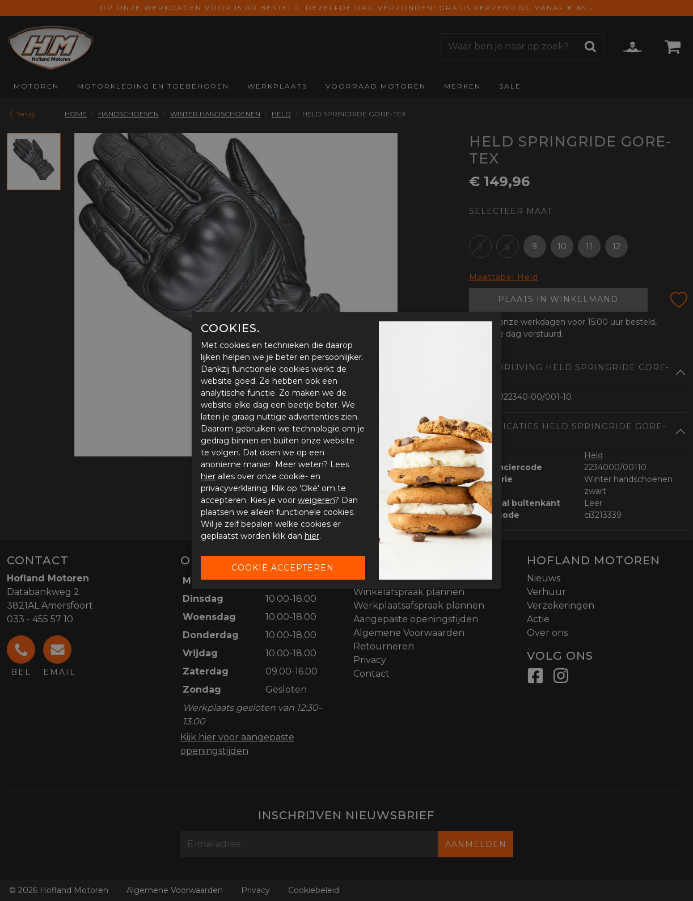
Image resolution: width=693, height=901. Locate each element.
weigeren (316, 500)
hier (208, 476)
